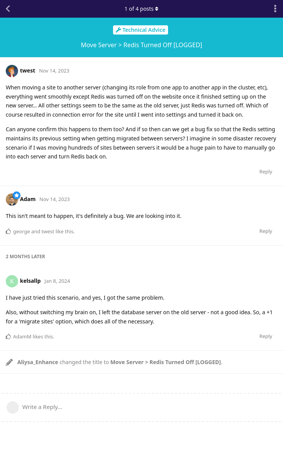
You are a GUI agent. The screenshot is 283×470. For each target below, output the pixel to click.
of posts (141, 8)
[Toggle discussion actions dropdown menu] (275, 9)
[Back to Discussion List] (7, 9)
